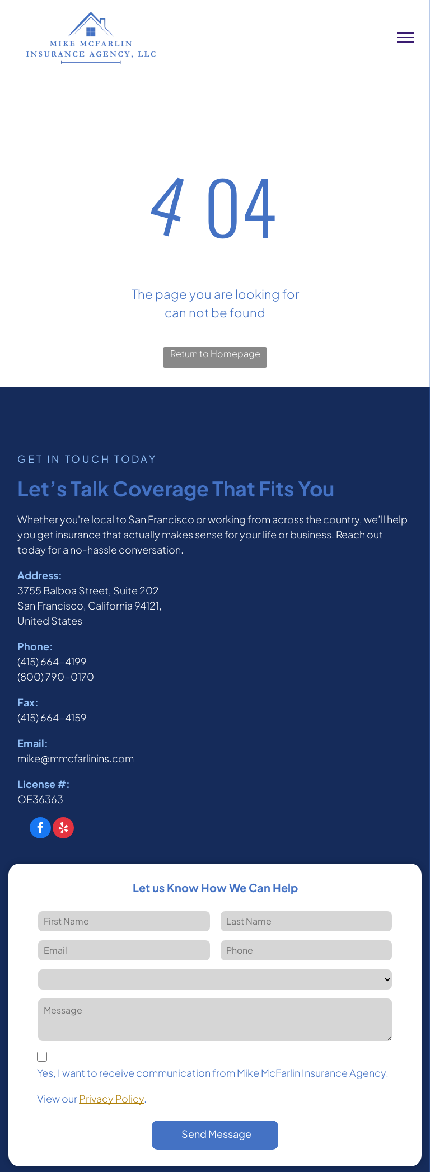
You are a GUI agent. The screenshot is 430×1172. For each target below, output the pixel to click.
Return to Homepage (215, 353)
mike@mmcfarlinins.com (75, 758)
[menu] (405, 37)
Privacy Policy (111, 1098)
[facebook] (40, 829)
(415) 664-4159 (52, 717)
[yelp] (63, 829)
